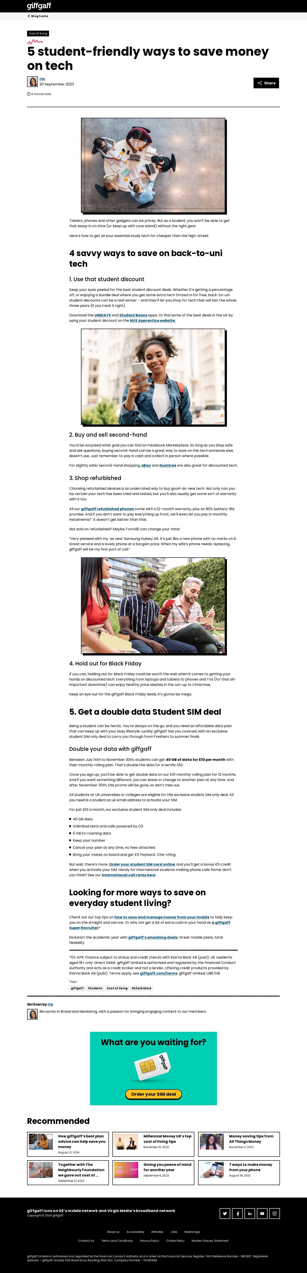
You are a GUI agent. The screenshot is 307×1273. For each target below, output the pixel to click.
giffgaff (77, 988)
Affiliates (157, 1232)
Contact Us (86, 1241)
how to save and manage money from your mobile (161, 917)
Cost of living (38, 33)
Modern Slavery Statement (210, 1241)
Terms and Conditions (117, 1241)
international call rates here (128, 875)
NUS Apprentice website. (153, 320)
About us (113, 1232)
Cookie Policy (175, 1241)
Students (95, 988)
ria (42, 78)
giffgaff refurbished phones (107, 508)
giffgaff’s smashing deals (153, 937)
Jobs (174, 1232)
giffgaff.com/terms (158, 973)
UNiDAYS (102, 315)
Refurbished (141, 988)
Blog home (37, 16)
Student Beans (133, 315)
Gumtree (167, 465)
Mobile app (192, 1232)
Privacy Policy (149, 1241)
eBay (146, 465)
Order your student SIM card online (142, 864)
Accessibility (135, 1232)
